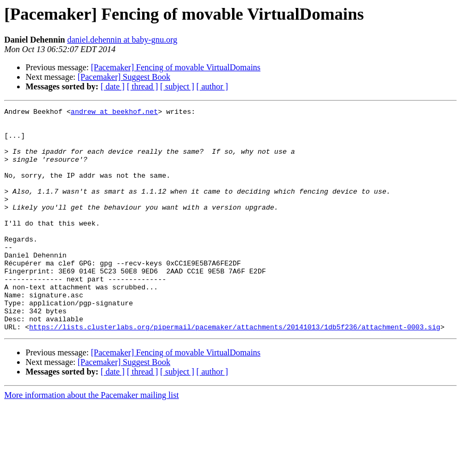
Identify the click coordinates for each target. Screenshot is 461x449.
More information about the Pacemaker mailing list (91, 439)
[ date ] (113, 86)
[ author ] (212, 86)
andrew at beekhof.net (114, 113)
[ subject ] (177, 86)
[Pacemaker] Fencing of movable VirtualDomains (176, 67)
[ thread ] (142, 86)
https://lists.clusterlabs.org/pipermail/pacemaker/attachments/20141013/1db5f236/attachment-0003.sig (234, 371)
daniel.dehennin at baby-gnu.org (122, 39)
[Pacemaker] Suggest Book (124, 76)
